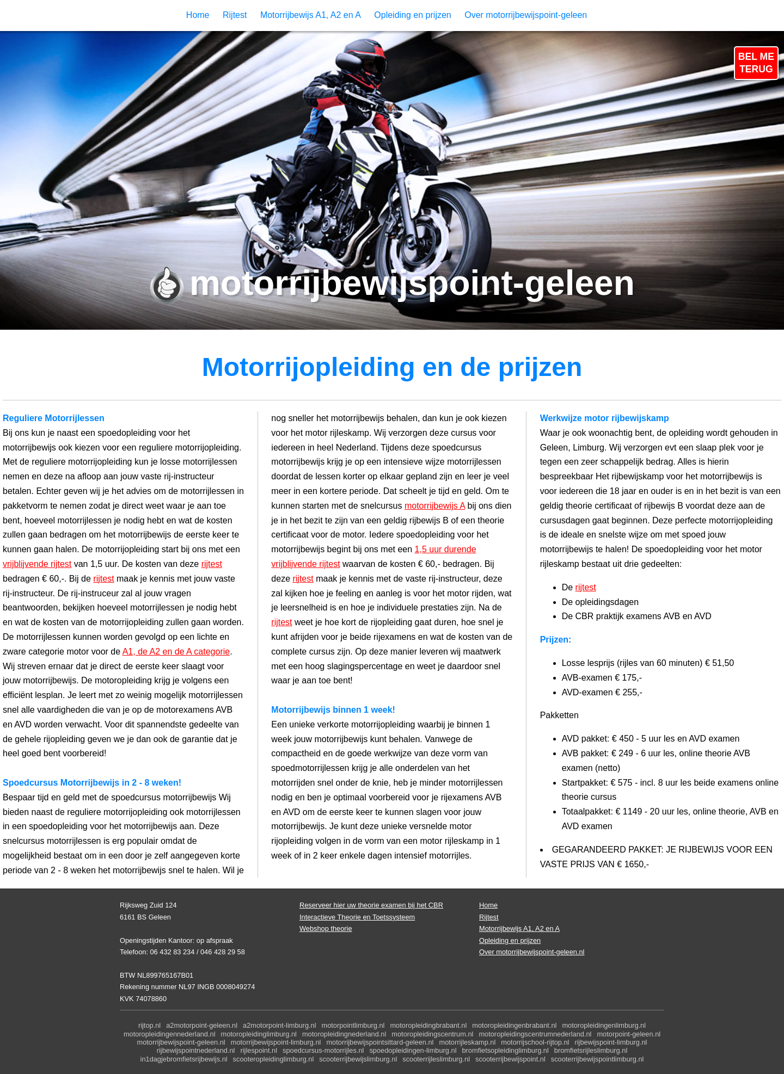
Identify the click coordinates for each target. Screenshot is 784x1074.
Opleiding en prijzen (412, 15)
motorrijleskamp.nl (467, 1042)
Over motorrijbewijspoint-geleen (525, 15)
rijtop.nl (149, 1025)
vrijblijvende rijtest (37, 564)
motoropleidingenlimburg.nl (604, 1025)
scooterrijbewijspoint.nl (510, 1059)
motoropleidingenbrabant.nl (514, 1025)
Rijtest (235, 15)
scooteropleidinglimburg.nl (273, 1059)
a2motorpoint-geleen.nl (201, 1025)
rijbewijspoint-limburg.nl (610, 1042)
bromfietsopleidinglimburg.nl (505, 1050)
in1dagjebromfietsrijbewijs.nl (184, 1059)
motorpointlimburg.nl (353, 1025)
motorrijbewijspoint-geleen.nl (181, 1042)
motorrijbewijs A (435, 505)
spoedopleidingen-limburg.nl (412, 1050)
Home (198, 15)
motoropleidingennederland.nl (170, 1034)
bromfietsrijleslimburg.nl (590, 1050)
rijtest (211, 564)
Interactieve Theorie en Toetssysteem (357, 917)
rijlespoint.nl (258, 1050)
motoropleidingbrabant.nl (428, 1025)
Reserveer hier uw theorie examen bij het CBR (371, 905)
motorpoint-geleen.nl (628, 1034)
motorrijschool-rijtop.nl (535, 1042)
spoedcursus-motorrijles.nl (323, 1050)
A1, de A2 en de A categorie (176, 651)
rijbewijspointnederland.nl (196, 1050)
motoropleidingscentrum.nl (432, 1034)
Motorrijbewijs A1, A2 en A (310, 15)
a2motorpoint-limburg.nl (279, 1025)
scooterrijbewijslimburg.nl (358, 1059)
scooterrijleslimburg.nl (436, 1059)
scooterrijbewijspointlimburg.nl (597, 1059)
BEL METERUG (756, 63)
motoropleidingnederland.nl (344, 1034)
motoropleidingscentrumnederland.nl (535, 1034)
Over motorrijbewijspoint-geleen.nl (531, 952)
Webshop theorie (325, 928)
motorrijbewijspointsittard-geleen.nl (379, 1042)
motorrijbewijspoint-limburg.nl (276, 1042)
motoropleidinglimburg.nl (259, 1034)
